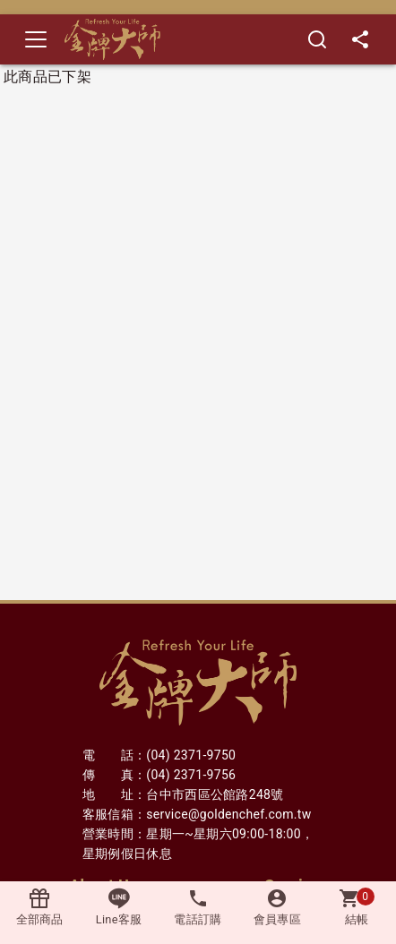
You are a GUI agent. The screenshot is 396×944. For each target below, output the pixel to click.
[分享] (360, 39)
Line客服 (119, 907)
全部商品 (39, 907)
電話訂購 (198, 907)
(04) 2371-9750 (191, 755)
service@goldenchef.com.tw (228, 814)
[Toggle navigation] (35, 39)
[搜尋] (317, 39)
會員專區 (277, 907)
